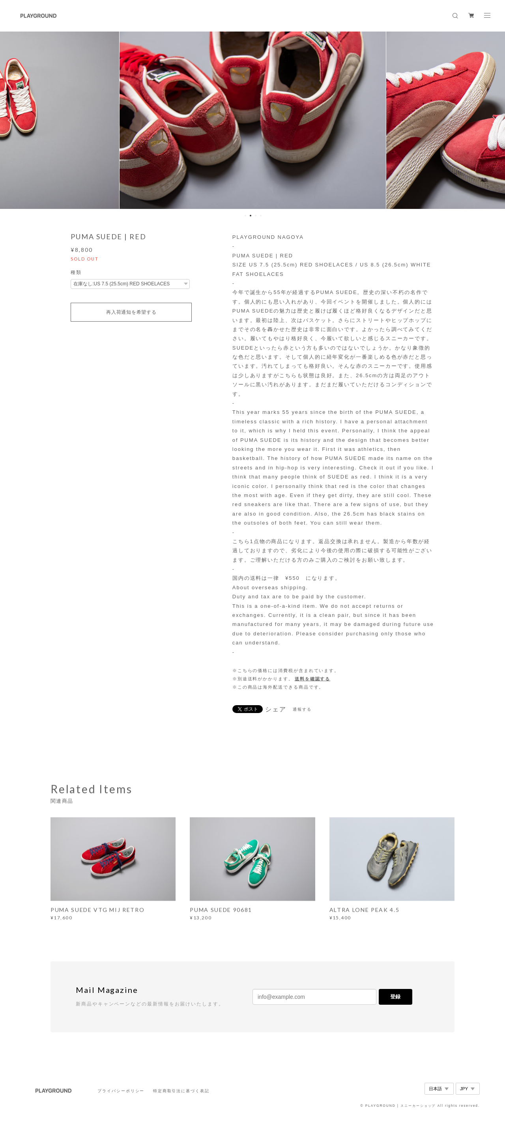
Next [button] (493, 120)
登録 (395, 997)
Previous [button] (12, 120)
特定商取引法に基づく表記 (181, 1091)
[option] (253, 120)
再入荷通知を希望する (131, 312)
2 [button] (250, 215)
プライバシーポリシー (120, 1091)
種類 (76, 272)
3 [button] (255, 215)
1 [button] (245, 215)
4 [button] (261, 215)
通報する (302, 709)
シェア (275, 709)
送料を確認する (312, 678)
